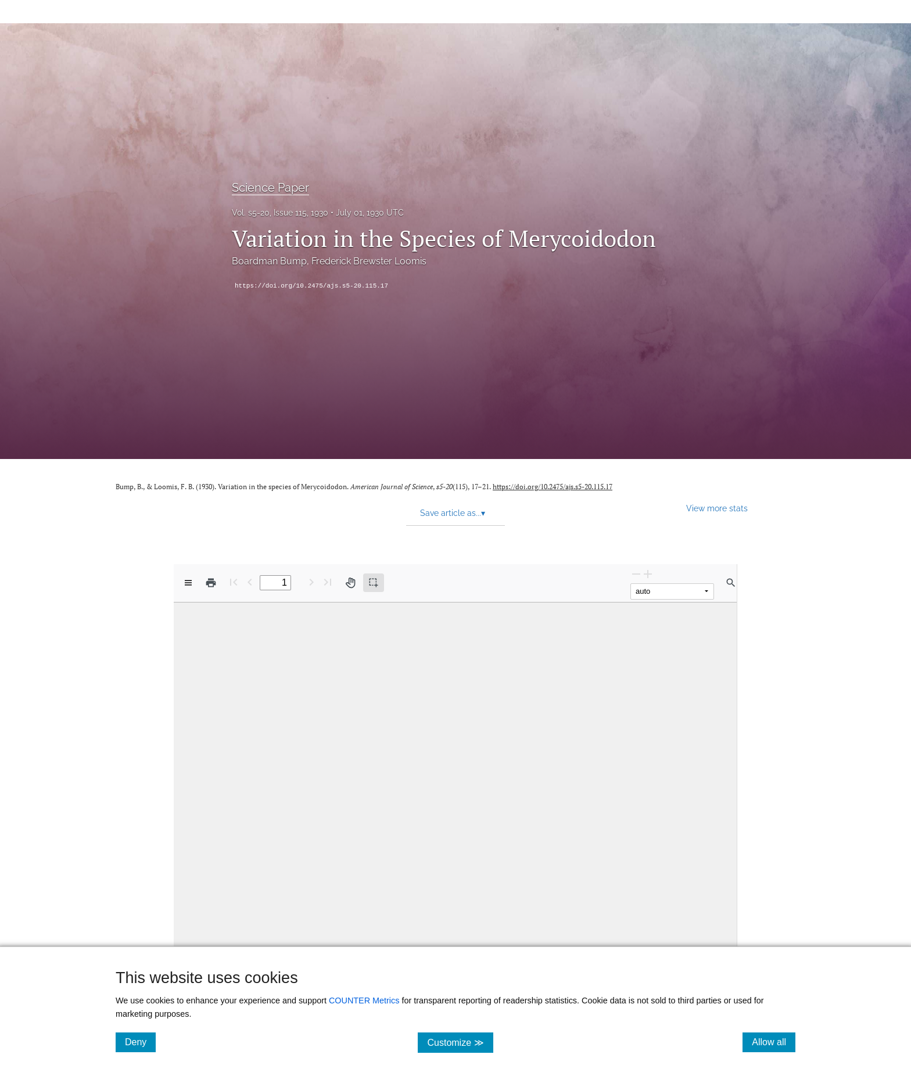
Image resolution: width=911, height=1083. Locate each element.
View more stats (717, 508)
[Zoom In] (648, 573)
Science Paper (270, 188)
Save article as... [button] (452, 513)
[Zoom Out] (636, 573)
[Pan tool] (350, 582)
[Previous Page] (250, 582)
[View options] (188, 582)
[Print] (210, 582)
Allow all (773, 1042)
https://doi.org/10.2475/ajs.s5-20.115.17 (311, 285)
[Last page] (328, 582)
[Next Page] (311, 582)
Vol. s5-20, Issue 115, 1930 (280, 212)
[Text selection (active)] (373, 582)
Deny (140, 1042)
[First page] (234, 582)
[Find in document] (730, 582)
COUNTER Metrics (364, 1000)
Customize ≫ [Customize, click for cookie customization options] (460, 1042)
